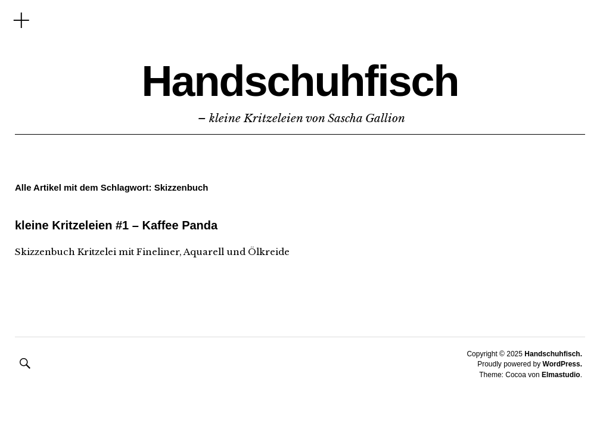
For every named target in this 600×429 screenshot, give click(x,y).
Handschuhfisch (299, 81)
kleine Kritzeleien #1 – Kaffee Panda (116, 225)
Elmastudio (561, 375)
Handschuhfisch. (553, 354)
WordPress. (562, 364)
